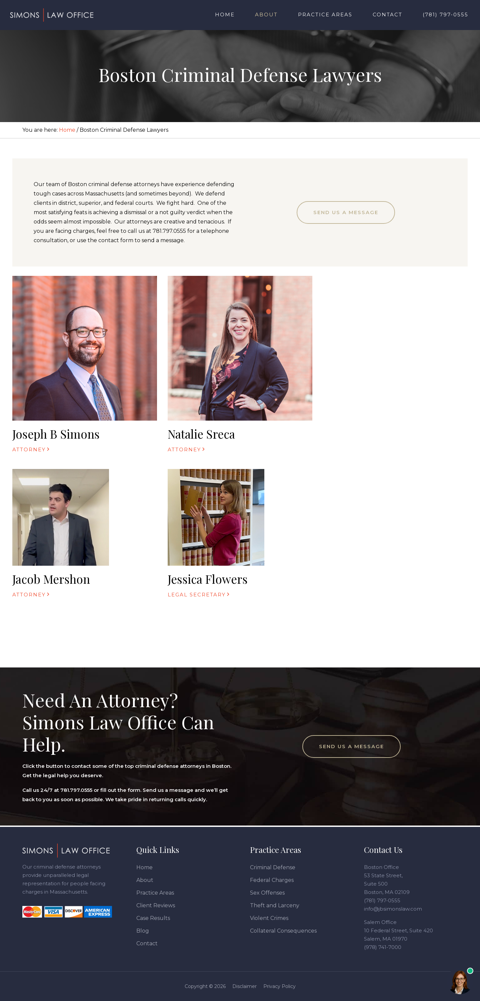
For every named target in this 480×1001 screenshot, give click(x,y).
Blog (142, 931)
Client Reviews (155, 905)
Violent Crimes (269, 918)
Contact (147, 943)
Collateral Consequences (283, 931)
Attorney (29, 449)
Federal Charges (272, 880)
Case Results (153, 918)
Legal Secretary (197, 594)
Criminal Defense (272, 867)
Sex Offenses (267, 893)
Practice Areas (155, 893)
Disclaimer (244, 986)
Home (144, 867)
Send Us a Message (345, 212)
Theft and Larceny (274, 905)
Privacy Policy (279, 986)
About (144, 880)
